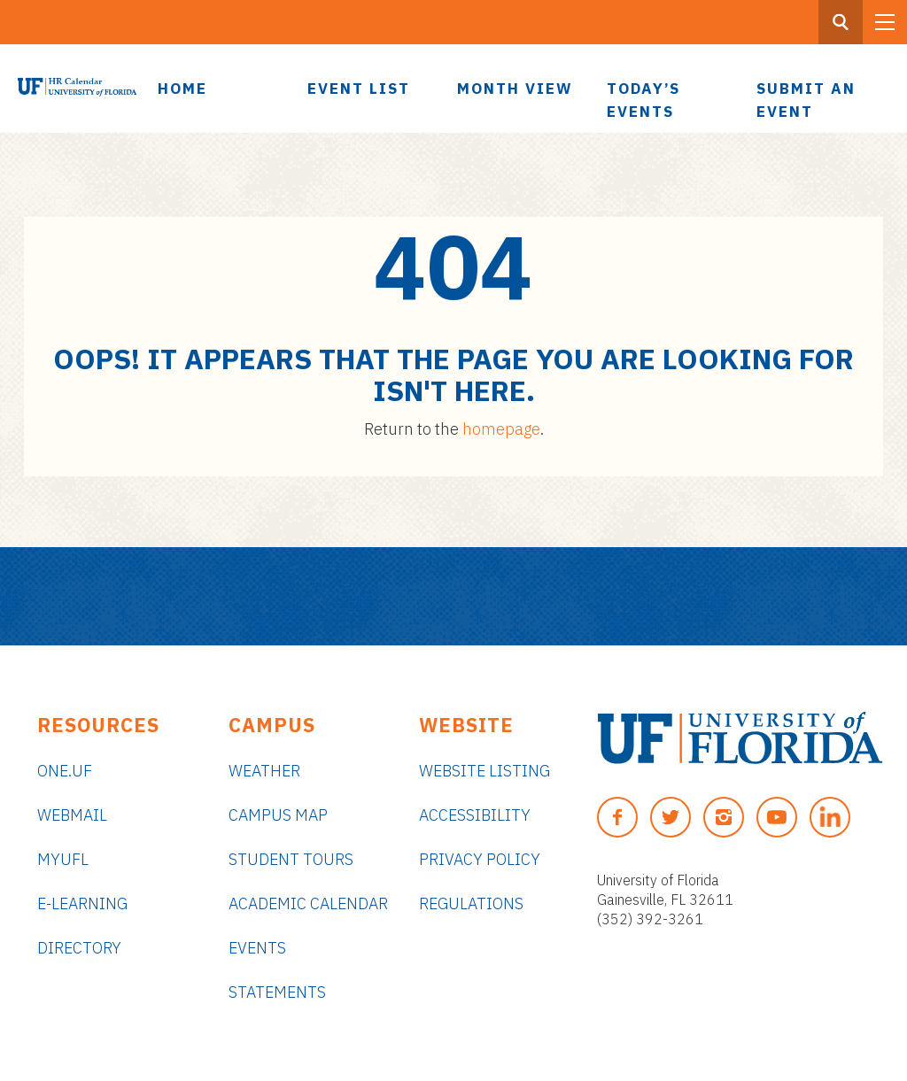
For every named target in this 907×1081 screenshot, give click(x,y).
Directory (79, 948)
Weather (264, 771)
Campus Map (278, 815)
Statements (277, 992)
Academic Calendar (308, 903)
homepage (501, 429)
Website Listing (484, 771)
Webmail (72, 815)
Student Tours (291, 859)
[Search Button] (840, 22)
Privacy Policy (479, 859)
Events (257, 948)
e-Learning (82, 903)
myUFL (63, 859)
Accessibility (475, 815)
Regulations (471, 903)
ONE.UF (64, 771)
